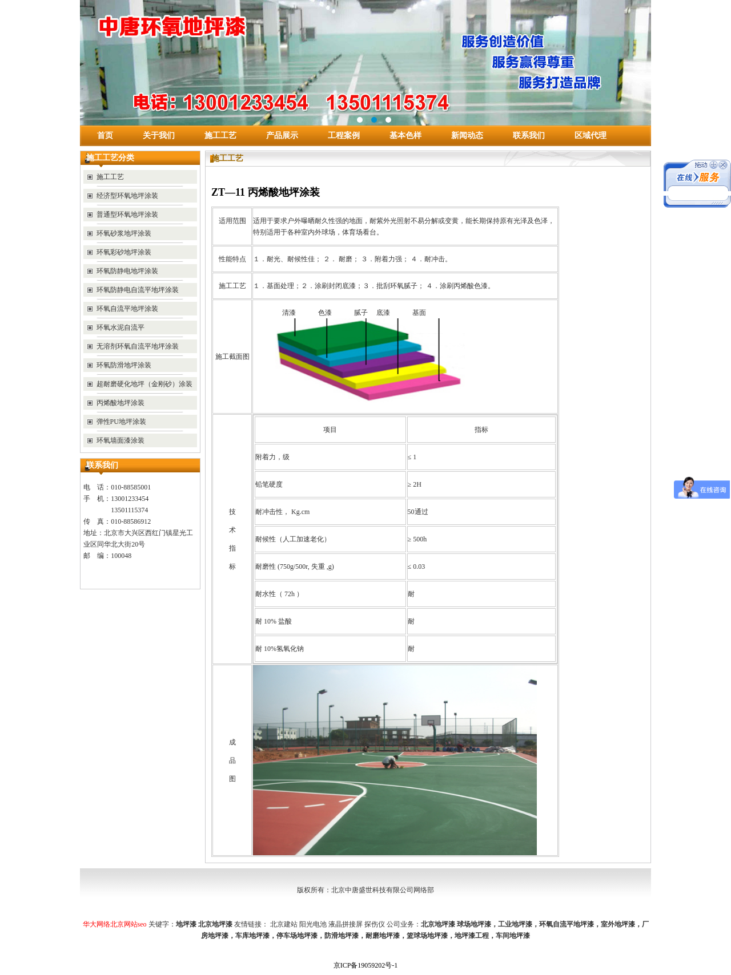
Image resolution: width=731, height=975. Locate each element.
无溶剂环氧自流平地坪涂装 (138, 346)
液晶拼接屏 (345, 924)
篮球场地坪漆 (427, 936)
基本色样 (405, 135)
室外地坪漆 (618, 924)
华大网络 (96, 924)
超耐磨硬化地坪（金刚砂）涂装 (144, 384)
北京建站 (284, 924)
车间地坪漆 (513, 936)
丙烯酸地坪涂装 (120, 403)
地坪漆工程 (472, 936)
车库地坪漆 (252, 936)
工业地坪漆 (515, 924)
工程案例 (344, 135)
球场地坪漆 (474, 924)
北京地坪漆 (438, 924)
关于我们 (159, 135)
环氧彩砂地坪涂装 (124, 252)
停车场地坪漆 (297, 936)
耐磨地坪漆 (383, 936)
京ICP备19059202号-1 (366, 965)
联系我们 (529, 135)
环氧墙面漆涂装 (120, 440)
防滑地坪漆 (341, 936)
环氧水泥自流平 (120, 327)
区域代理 (591, 135)
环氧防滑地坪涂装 (124, 365)
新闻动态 (467, 135)
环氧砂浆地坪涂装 (124, 233)
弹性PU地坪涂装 (121, 422)
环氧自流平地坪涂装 (127, 309)
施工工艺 (220, 135)
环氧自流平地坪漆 (566, 924)
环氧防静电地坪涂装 (127, 271)
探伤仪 (374, 924)
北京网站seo (128, 924)
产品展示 (282, 135)
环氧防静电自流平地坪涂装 (138, 290)
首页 (105, 135)
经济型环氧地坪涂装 (127, 196)
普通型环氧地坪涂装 (127, 215)
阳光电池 (313, 924)
